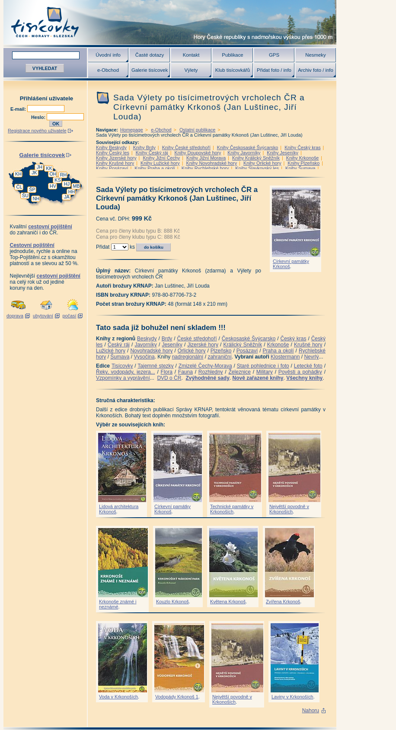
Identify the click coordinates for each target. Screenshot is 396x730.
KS (57, 179)
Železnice (240, 372)
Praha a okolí (278, 351)
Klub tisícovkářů (232, 70)
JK (34, 172)
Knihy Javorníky (243, 152)
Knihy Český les (112, 152)
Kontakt (191, 55)
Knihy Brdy (144, 147)
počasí (70, 315)
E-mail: (18, 109)
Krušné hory (308, 345)
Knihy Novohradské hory (211, 163)
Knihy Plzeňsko (303, 163)
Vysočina (144, 357)
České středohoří (197, 339)
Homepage (131, 129)
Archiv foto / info (315, 70)
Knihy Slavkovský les (257, 168)
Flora (166, 372)
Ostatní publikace (197, 129)
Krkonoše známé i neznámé (117, 604)
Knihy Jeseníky (282, 152)
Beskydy (146, 339)
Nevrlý (311, 357)
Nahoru (310, 711)
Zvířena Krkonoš (283, 601)
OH (52, 173)
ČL (19, 186)
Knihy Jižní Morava (206, 157)
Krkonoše (278, 345)
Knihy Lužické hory (160, 163)
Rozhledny (210, 372)
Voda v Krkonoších (118, 696)
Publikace (232, 55)
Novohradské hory (151, 351)
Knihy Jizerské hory (116, 157)
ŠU (25, 195)
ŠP (32, 189)
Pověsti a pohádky (300, 372)
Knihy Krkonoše (302, 157)
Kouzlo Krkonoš (172, 601)
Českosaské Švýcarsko (249, 339)
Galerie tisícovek (149, 70)
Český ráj (119, 345)
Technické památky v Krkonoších (231, 509)
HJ (67, 183)
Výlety (191, 70)
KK (49, 168)
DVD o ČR (169, 378)
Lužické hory (110, 351)
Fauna (185, 372)
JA (67, 196)
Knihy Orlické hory (262, 163)
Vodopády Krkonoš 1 (176, 696)
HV (53, 186)
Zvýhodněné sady (207, 378)
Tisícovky (122, 366)
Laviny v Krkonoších (292, 696)
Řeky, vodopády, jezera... (125, 372)
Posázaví (247, 351)
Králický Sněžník (243, 345)
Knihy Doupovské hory (197, 152)
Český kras (294, 339)
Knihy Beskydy (111, 147)
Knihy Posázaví (112, 168)
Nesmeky (315, 55)
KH (18, 173)
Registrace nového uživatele (37, 130)
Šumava (119, 357)
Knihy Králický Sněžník (256, 157)
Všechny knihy (304, 378)
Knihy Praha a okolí (154, 168)
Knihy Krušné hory (115, 163)
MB (76, 186)
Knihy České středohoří (186, 147)
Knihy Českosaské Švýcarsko (247, 147)
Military (264, 372)
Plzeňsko (221, 351)
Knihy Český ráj (152, 152)
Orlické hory (192, 351)
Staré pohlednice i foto (263, 366)
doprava (14, 315)
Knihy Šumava (300, 168)
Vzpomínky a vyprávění (123, 378)
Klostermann (285, 357)
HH (71, 191)
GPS (274, 55)
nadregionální (188, 357)
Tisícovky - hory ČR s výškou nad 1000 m (169, 22)
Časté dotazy (149, 55)
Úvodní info (108, 55)
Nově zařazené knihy (257, 378)
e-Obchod (108, 70)
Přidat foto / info (274, 70)
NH (36, 198)
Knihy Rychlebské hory (205, 168)
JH (39, 167)
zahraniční (219, 357)
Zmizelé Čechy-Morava (205, 366)
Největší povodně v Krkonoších (289, 509)
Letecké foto (308, 366)
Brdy (167, 339)
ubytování (43, 315)
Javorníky (145, 345)
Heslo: (39, 117)
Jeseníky (172, 345)
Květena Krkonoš (228, 601)
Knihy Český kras (302, 147)
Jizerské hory (202, 345)
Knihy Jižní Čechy (161, 157)
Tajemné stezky (155, 366)
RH (63, 174)
